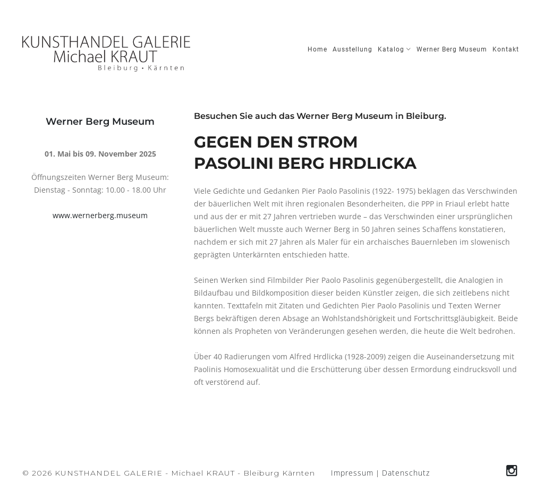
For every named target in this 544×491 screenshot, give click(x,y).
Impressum (352, 473)
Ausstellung (352, 49)
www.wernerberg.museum (100, 215)
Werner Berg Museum (451, 49)
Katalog (394, 49)
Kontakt (505, 49)
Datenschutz (406, 473)
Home (317, 49)
